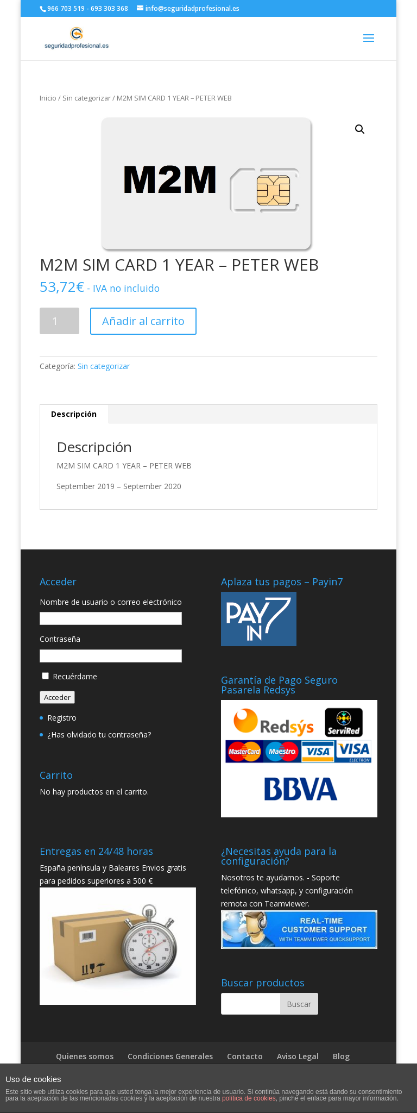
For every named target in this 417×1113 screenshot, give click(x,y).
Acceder (57, 697)
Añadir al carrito (143, 321)
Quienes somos (84, 1056)
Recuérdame (75, 676)
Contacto (245, 1056)
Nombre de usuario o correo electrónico (111, 602)
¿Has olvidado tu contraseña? (99, 734)
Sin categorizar (86, 98)
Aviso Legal (298, 1056)
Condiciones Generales (170, 1056)
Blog (341, 1056)
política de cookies (249, 1098)
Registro (62, 717)
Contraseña (60, 639)
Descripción (74, 414)
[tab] (74, 414)
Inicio (48, 98)
